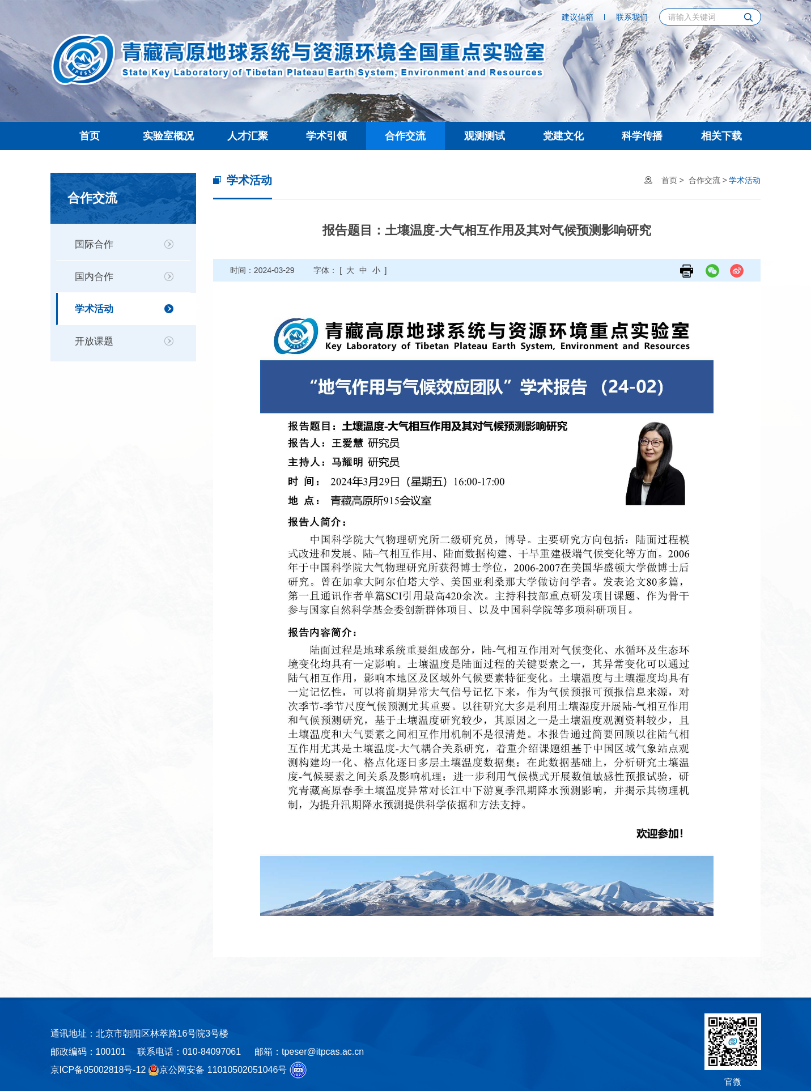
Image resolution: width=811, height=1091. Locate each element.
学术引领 (326, 136)
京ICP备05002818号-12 (98, 1070)
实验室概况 (168, 136)
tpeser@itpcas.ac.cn (323, 1051)
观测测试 (484, 136)
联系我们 (632, 17)
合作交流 (405, 136)
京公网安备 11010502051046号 (217, 1070)
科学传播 (642, 136)
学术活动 (94, 309)
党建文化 (563, 136)
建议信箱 (577, 17)
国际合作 (94, 244)
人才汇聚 (247, 136)
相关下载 (721, 136)
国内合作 (94, 276)
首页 (89, 136)
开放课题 (94, 341)
